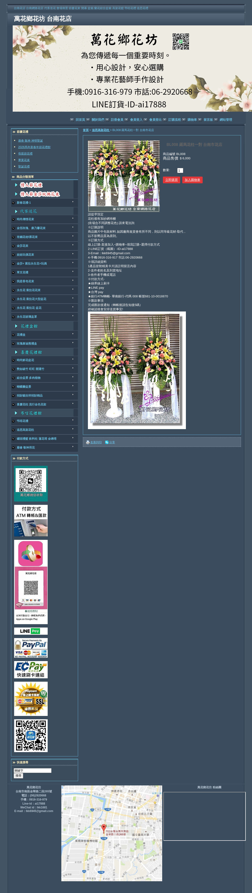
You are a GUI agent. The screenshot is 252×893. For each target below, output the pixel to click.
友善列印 (96, 442)
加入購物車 (192, 180)
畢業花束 (24, 160)
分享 (112, 442)
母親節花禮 (25, 153)
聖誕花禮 (24, 166)
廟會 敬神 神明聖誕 (30, 140)
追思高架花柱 (101, 130)
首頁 (86, 130)
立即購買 (171, 180)
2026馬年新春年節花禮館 (34, 147)
